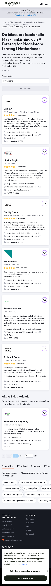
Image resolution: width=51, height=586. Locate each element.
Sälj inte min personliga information (25, 571)
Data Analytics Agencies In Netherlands (17, 25)
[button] (25, 81)
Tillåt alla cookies (25, 578)
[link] (41, 3)
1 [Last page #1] (36, 456)
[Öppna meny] (46, 3)
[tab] (8, 466)
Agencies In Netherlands (35, 22)
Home (4, 22)
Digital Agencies (16, 22)
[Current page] (29, 455)
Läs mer (25, 564)
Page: (22, 456)
